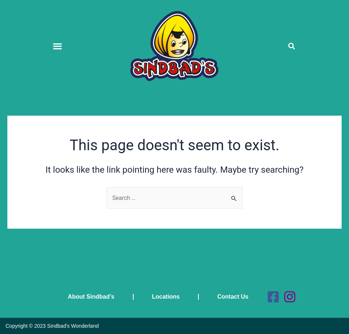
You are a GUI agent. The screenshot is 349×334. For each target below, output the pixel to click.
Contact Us (232, 296)
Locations (165, 296)
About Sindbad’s (90, 296)
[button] (57, 46)
